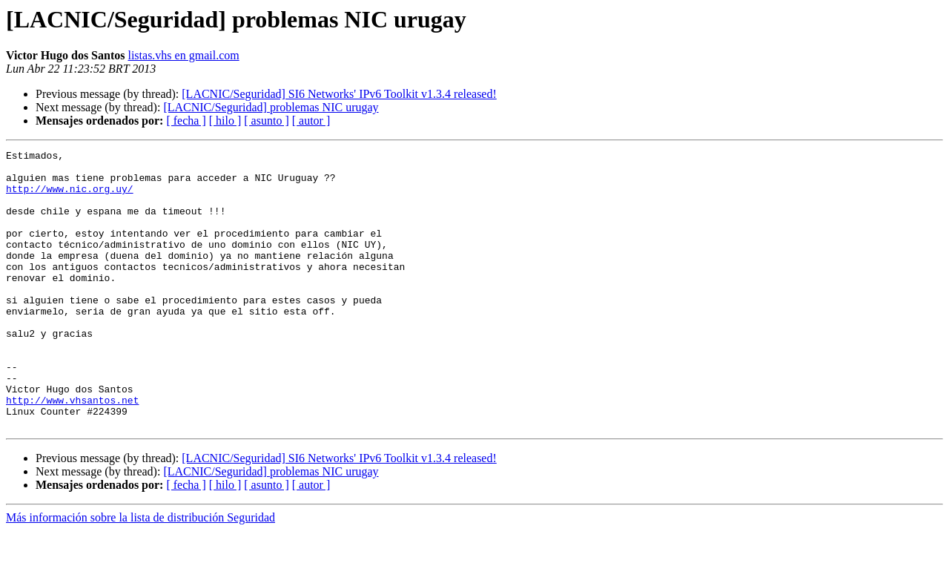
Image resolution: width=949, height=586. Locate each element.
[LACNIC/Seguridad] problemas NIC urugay (270, 107)
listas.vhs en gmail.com (183, 55)
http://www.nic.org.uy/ (69, 197)
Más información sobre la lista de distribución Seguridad (140, 573)
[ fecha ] (185, 120)
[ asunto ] (266, 120)
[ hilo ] (225, 120)
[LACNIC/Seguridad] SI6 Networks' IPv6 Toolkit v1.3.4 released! (339, 94)
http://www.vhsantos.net (72, 451)
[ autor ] (311, 120)
